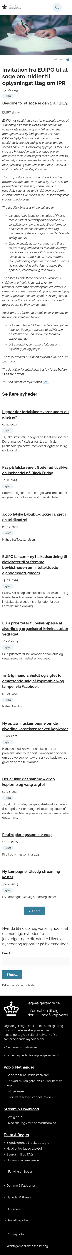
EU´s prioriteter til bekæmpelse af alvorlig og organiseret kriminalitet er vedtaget (35, 628)
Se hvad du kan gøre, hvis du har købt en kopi (34, 1083)
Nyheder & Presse (19, 1197)
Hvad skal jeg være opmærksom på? (32, 1123)
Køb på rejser (16, 1091)
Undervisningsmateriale (23, 1160)
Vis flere (34, 911)
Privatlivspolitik (18, 1220)
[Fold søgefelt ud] (57, 7)
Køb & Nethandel (19, 1067)
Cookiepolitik (15, 1234)
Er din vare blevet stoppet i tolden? (30, 1097)
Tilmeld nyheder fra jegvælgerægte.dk (32, 1055)
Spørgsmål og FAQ (20, 1154)
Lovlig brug (14, 1117)
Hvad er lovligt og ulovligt (24, 1148)
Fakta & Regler (16, 1134)
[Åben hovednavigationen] (68, 7)
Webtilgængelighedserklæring (27, 1246)
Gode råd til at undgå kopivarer (28, 1075)
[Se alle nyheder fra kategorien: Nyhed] (8, 96)
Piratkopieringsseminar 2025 (27, 834)
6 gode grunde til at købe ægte (28, 1142)
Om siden (13, 1209)
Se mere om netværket (22, 1047)
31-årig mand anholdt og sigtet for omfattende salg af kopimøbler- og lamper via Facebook (33, 681)
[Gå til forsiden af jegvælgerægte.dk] (10, 7)
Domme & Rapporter (21, 1185)
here (46, 382)
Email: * (7, 953)
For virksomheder (20, 1171)
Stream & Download (21, 1109)
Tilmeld (12, 974)
